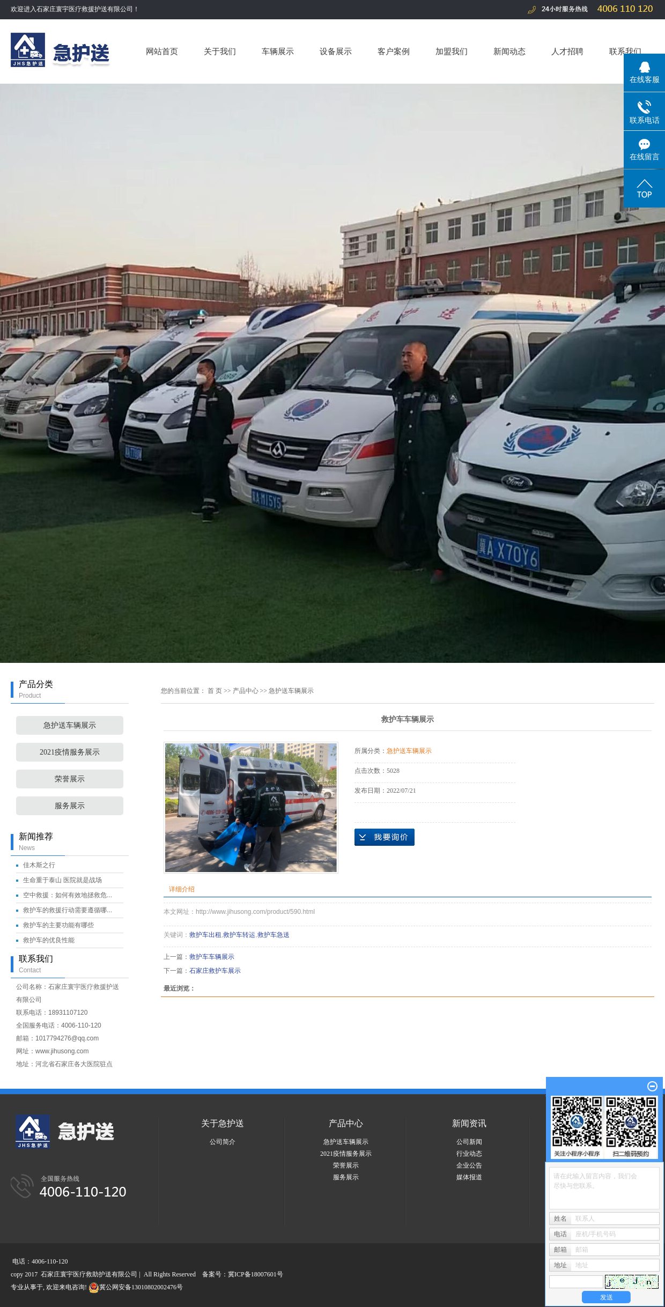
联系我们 (625, 51)
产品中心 (245, 691)
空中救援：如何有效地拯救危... (67, 895)
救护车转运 (239, 935)
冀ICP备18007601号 (255, 1274)
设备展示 (336, 51)
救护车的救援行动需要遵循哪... (67, 910)
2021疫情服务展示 (70, 752)
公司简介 (222, 1142)
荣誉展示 (70, 779)
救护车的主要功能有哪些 (58, 925)
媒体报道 (469, 1177)
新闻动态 (509, 51)
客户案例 (394, 51)
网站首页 (162, 51)
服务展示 (70, 806)
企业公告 (469, 1165)
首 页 (215, 691)
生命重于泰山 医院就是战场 (62, 880)
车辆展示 (278, 51)
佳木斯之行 (39, 865)
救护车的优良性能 (49, 940)
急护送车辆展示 (69, 725)
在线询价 (384, 837)
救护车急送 (273, 935)
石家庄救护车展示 (215, 970)
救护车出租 (205, 935)
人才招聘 (567, 51)
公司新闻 (469, 1142)
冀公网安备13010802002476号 (135, 1287)
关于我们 (220, 51)
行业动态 (469, 1153)
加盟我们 (451, 51)
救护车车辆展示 (211, 957)
